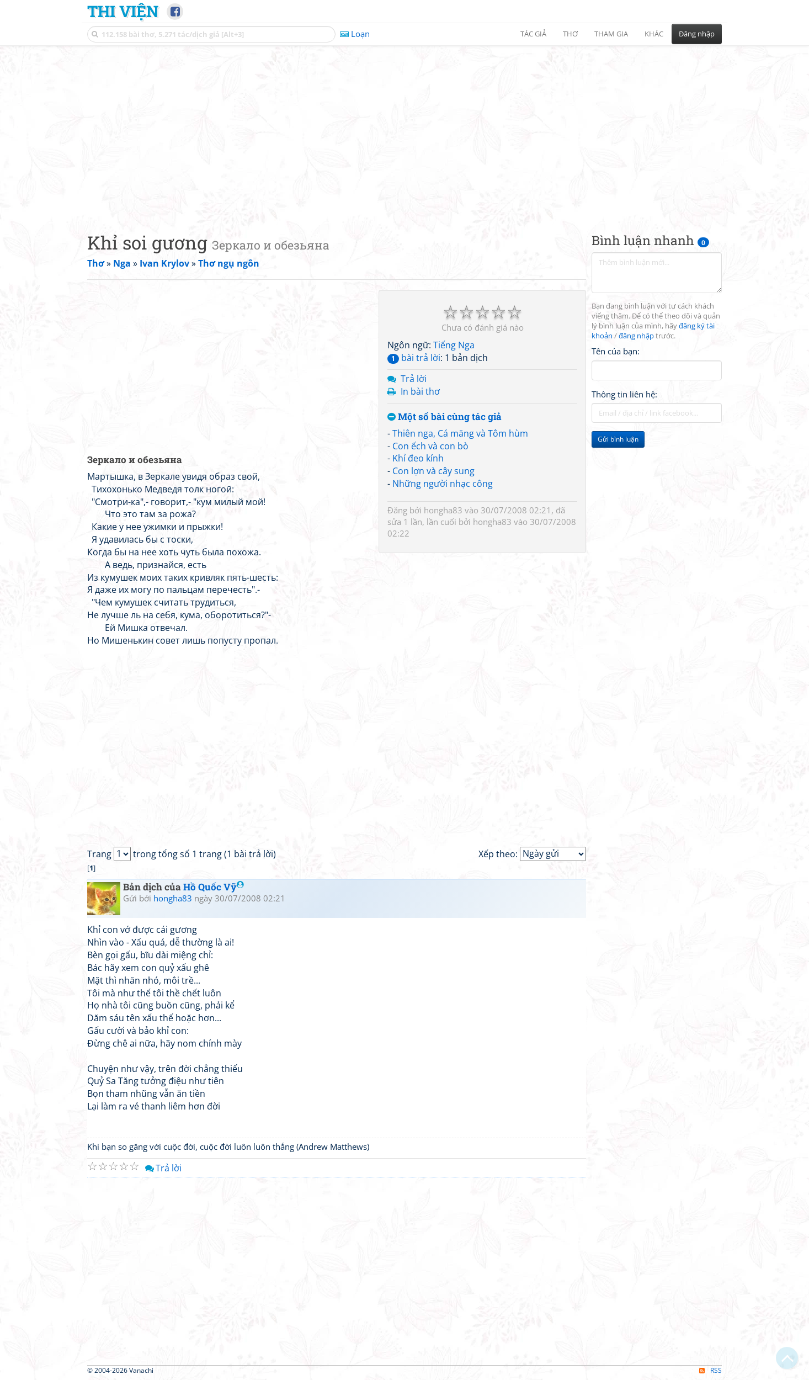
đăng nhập (636, 336)
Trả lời (414, 379)
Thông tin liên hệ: (624, 394)
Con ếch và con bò (430, 446)
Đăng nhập (697, 34)
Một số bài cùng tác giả (444, 417)
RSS (710, 1370)
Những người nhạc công (442, 483)
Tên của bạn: (616, 351)
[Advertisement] (404, 129)
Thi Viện (122, 11)
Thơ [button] (570, 34)
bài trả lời (413, 358)
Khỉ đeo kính (418, 458)
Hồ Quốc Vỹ (213, 886)
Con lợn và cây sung (433, 471)
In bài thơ (420, 391)
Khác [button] (654, 34)
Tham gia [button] (611, 34)
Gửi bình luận (618, 439)
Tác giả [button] (533, 34)
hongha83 (443, 510)
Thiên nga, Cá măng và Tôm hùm (460, 433)
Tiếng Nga (454, 345)
